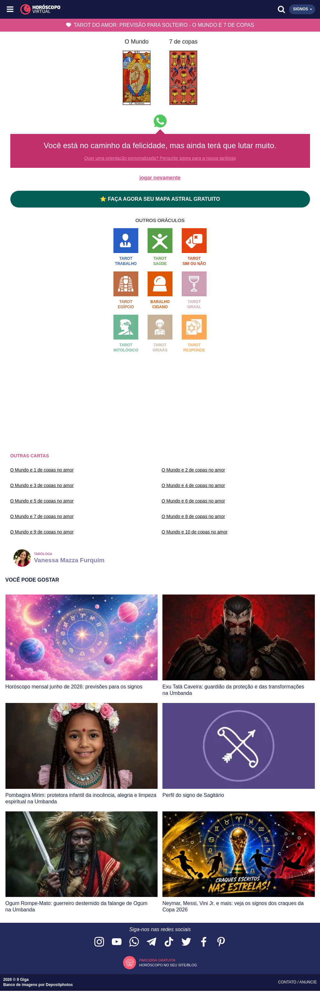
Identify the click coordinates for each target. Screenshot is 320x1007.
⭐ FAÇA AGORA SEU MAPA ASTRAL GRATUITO (160, 199)
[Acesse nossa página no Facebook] (203, 942)
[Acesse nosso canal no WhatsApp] (134, 942)
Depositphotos (59, 984)
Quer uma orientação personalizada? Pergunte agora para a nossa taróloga (160, 158)
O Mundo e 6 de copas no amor (193, 501)
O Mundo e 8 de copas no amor (193, 516)
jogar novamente (159, 177)
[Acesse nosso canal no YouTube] (116, 942)
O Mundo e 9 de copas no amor (42, 531)
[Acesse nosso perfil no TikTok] (168, 942)
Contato (287, 982)
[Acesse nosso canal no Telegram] (151, 942)
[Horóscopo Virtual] (85, 9)
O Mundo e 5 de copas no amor (42, 501)
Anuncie (308, 982)
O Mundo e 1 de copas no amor (42, 470)
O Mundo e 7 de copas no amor (42, 516)
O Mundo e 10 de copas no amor (195, 531)
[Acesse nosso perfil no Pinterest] (221, 942)
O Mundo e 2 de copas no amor (193, 470)
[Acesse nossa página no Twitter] (186, 942)
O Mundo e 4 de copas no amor (193, 485)
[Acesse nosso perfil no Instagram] (99, 942)
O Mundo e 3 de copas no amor (42, 485)
